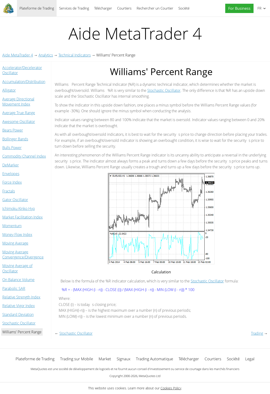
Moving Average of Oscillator (17, 268)
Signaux (123, 358)
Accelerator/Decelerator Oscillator (22, 70)
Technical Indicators (74, 55)
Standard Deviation (18, 314)
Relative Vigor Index (18, 305)
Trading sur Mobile (76, 358)
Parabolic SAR (13, 288)
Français (259, 8)
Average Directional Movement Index (18, 101)
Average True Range (18, 112)
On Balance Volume (18, 279)
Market (105, 358)
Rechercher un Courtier (155, 8)
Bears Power (12, 130)
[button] (238, 8)
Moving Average (15, 243)
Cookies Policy (171, 388)
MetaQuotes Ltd (150, 376)
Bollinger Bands (15, 139)
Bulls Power (12, 147)
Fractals (8, 191)
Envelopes (10, 173)
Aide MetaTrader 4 (17, 55)
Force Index (12, 182)
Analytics (46, 55)
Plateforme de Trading (36, 8)
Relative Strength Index (21, 297)
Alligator (9, 90)
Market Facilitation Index (22, 217)
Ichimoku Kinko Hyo (18, 208)
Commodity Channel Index (24, 156)
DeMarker (10, 165)
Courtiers (124, 8)
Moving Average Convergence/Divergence (23, 254)
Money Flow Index (17, 234)
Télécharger (103, 8)
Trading (257, 333)
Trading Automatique (154, 358)
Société (184, 8)
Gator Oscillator (15, 199)
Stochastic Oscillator (18, 323)
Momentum (12, 225)
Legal (249, 358)
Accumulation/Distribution (23, 81)
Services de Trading (74, 8)
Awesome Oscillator (18, 121)
